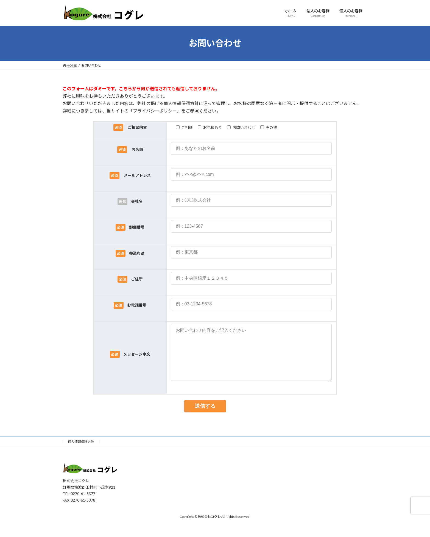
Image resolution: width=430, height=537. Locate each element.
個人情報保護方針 (81, 453)
